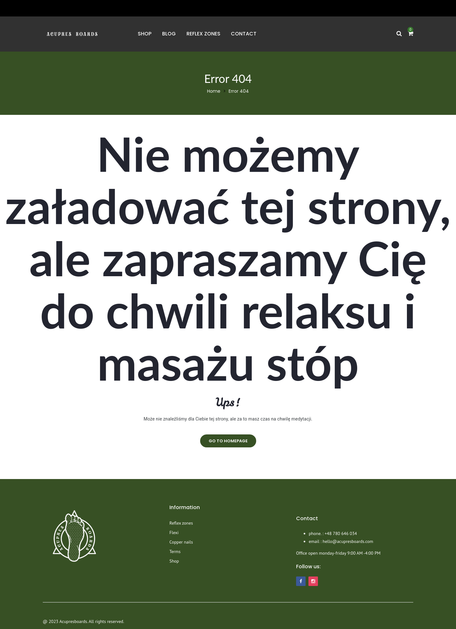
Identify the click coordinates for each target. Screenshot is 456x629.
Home (213, 91)
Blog (169, 33)
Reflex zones (203, 33)
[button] (410, 34)
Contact (243, 33)
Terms (174, 551)
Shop (144, 33)
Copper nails (181, 542)
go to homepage (228, 441)
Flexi (174, 532)
